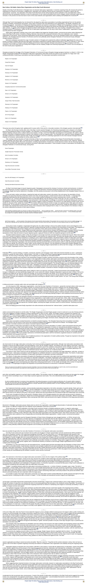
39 (73, 504)
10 (81, 127)
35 (54, 406)
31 (75, 375)
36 (17, 442)
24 (17, 303)
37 (66, 456)
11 (38, 136)
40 (69, 514)
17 (58, 255)
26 (11, 318)
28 (17, 332)
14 (78, 221)
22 (33, 294)
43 (37, 528)
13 (29, 202)
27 (47, 323)
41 (57, 517)
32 (27, 384)
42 (19, 521)
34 (9, 398)
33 (25, 390)
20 (74, 274)
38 (19, 493)
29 (63, 349)
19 (12, 268)
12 (7, 192)
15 (74, 232)
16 (9, 252)
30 (12, 362)
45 (60, 556)
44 (37, 549)
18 (66, 261)
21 (44, 283)
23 (10, 297)
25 (10, 314)
